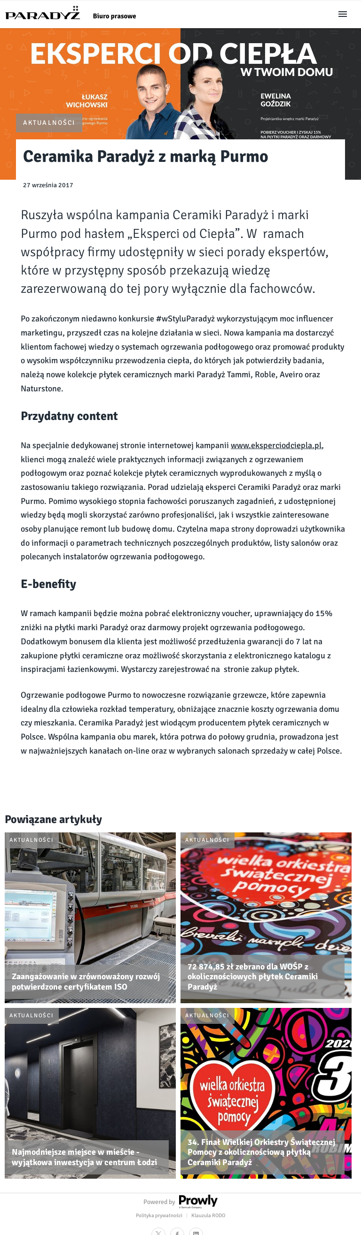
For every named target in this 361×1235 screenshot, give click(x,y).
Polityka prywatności (159, 1215)
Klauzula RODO (208, 1215)
